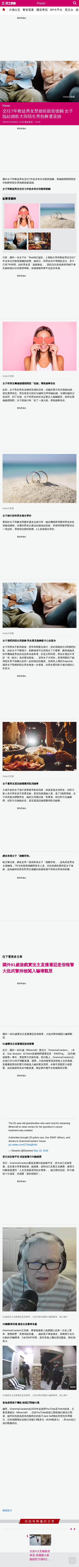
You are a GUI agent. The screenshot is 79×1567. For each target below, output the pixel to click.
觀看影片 (7, 1510)
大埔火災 (14, 9)
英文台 (69, 9)
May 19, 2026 (41, 1150)
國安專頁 (42, 9)
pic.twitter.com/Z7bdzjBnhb (23, 1144)
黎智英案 (28, 9)
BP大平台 (56, 9)
